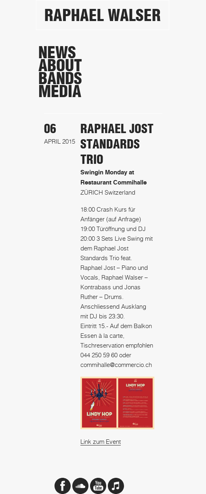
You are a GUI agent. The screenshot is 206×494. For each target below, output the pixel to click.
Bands (60, 78)
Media (59, 91)
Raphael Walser (102, 15)
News (57, 52)
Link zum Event (100, 441)
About (60, 65)
